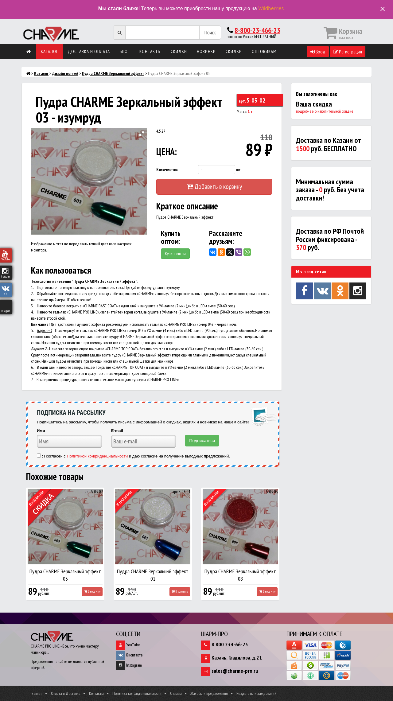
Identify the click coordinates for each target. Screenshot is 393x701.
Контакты (150, 51)
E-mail (117, 430)
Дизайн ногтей (65, 73)
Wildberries (271, 8)
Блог (125, 51)
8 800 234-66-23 (230, 644)
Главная (36, 693)
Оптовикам (264, 51)
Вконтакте (129, 655)
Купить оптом (175, 253)
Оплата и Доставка (65, 693)
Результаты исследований (256, 693)
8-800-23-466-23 (257, 30)
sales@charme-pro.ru (235, 670)
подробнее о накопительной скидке (324, 111)
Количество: (167, 169)
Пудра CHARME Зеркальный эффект (113, 73)
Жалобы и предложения (209, 693)
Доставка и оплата (89, 51)
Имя (41, 430)
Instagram (129, 665)
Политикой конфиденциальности (97, 456)
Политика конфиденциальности (136, 693)
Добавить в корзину (214, 186)
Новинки (206, 51)
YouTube (128, 645)
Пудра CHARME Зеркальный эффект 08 (240, 575)
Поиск (210, 32)
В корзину (92, 591)
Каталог (49, 51)
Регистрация (347, 52)
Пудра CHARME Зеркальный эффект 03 (65, 575)
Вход (317, 52)
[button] (141, 133)
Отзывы (176, 693)
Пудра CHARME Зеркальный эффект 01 (153, 575)
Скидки (179, 51)
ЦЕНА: (166, 152)
